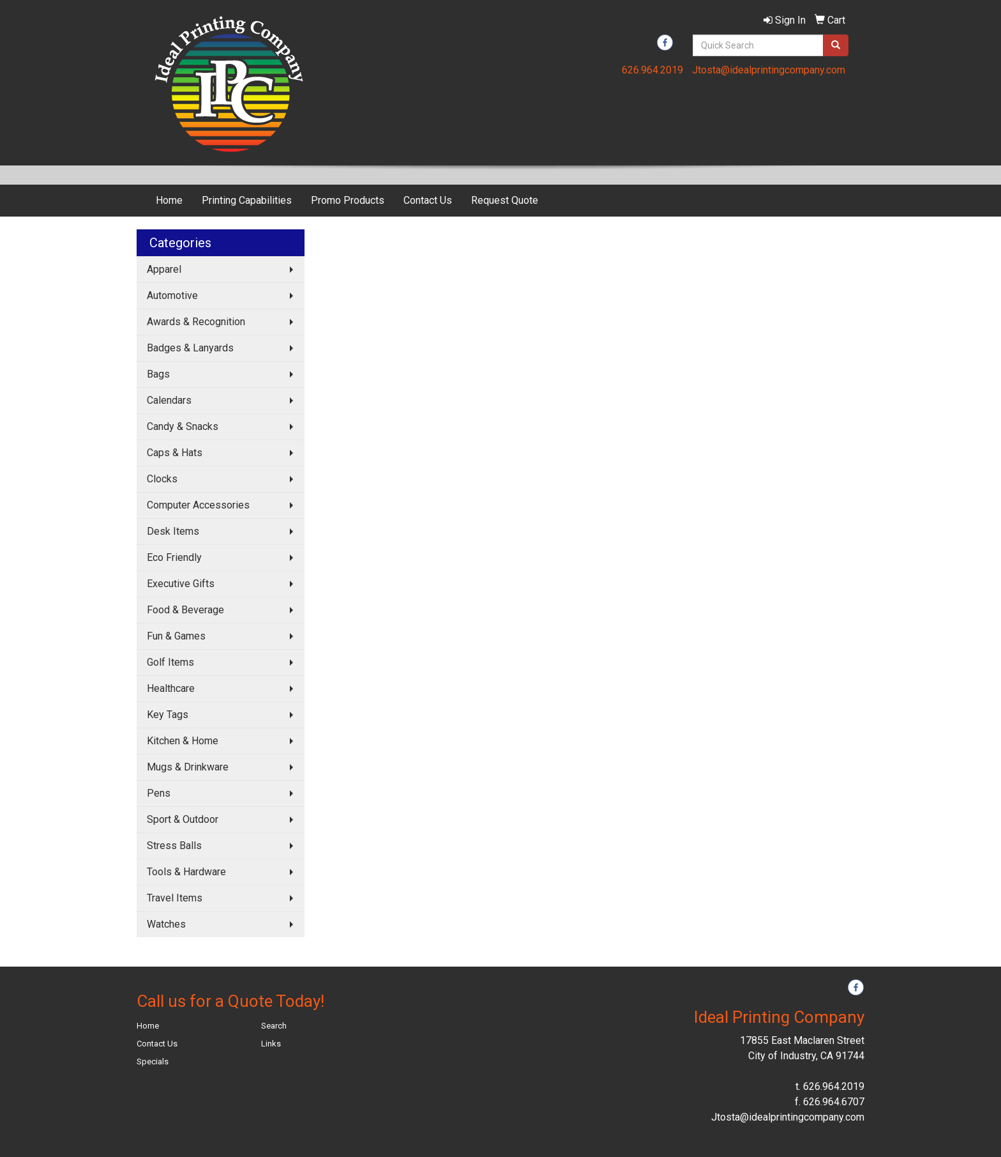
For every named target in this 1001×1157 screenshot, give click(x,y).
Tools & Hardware (186, 872)
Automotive (172, 295)
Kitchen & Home (182, 741)
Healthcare (171, 688)
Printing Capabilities (247, 200)
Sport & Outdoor (182, 819)
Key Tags (167, 715)
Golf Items (170, 662)
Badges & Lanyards (190, 348)
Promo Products (347, 200)
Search (274, 1026)
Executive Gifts (180, 584)
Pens (158, 793)
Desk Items (173, 531)
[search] (835, 45)
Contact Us (427, 200)
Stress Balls (174, 845)
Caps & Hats (174, 453)
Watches (166, 924)
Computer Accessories (198, 505)
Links (271, 1043)
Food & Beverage (185, 610)
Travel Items (174, 898)
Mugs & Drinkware (188, 767)
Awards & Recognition (196, 322)
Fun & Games (176, 636)
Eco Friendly (174, 557)
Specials (153, 1061)
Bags (158, 374)
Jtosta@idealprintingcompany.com (768, 70)
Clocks (162, 479)
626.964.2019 (652, 70)
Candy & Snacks (182, 426)
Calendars (169, 400)
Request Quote (504, 200)
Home (169, 200)
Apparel (164, 269)
